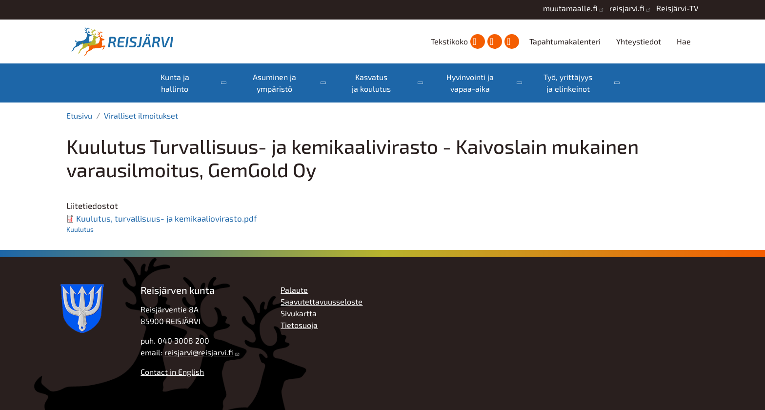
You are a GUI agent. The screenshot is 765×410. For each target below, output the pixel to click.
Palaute (294, 289)
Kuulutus (80, 229)
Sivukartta (299, 313)
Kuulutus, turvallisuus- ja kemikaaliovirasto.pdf (166, 218)
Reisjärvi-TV (677, 8)
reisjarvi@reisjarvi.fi (198, 352)
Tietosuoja (299, 324)
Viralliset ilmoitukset (141, 115)
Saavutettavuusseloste (321, 301)
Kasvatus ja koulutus (371, 82)
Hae (684, 41)
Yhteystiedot (638, 41)
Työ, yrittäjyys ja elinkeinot (568, 82)
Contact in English (172, 371)
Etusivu (79, 115)
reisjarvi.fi (626, 8)
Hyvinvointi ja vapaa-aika (470, 82)
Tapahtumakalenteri (565, 41)
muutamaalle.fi (570, 8)
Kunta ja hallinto (175, 82)
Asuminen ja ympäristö (274, 82)
